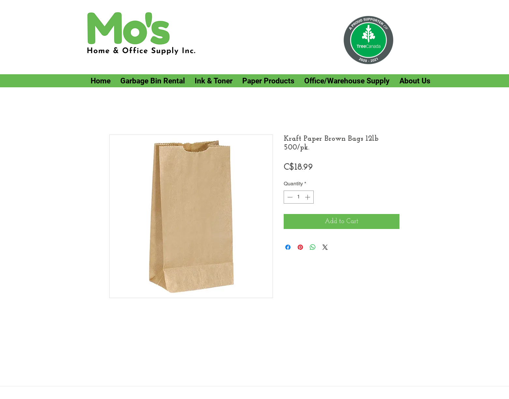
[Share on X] (325, 247)
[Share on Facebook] (288, 247)
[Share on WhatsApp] (313, 247)
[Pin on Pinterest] (300, 247)
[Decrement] (289, 197)
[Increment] (308, 197)
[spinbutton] (299, 197)
